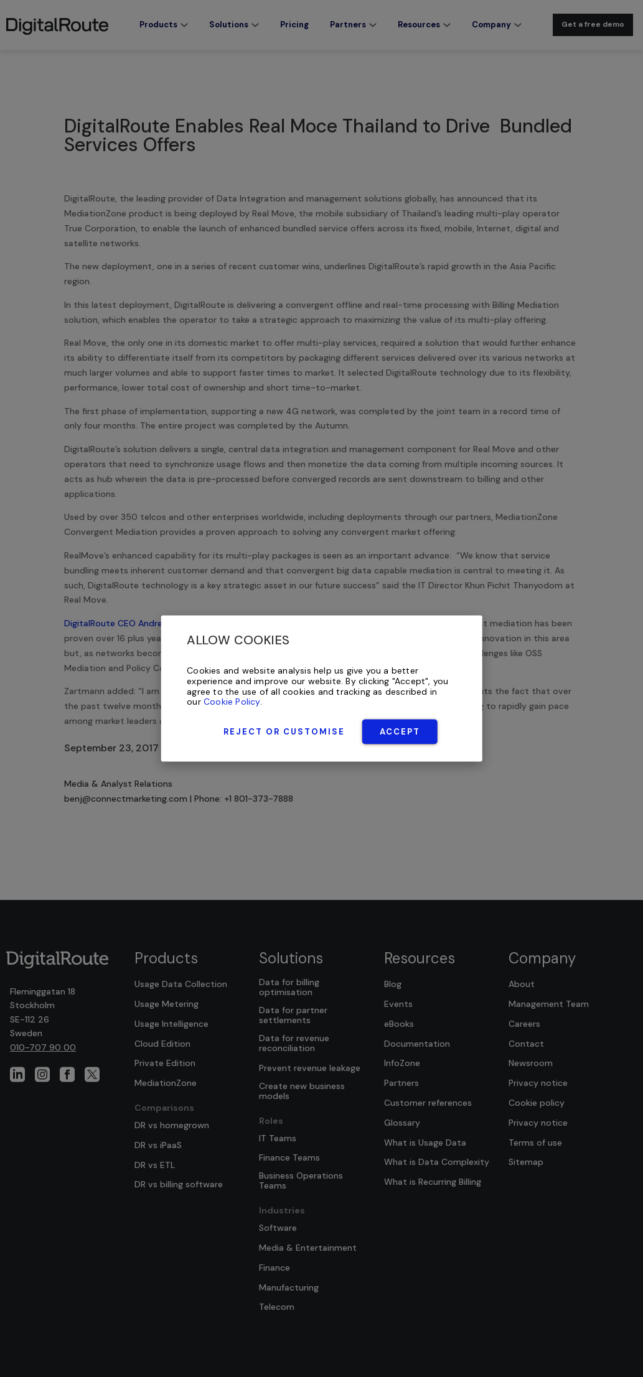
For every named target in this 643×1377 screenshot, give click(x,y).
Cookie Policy (232, 701)
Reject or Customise (284, 731)
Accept (400, 731)
